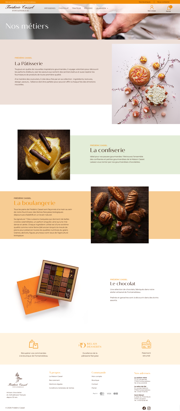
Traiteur (76, 8)
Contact (95, 384)
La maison (102, 8)
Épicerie (88, 8)
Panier (94, 388)
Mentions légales (55, 384)
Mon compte (97, 376)
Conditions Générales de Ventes (61, 388)
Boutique (95, 380)
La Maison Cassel (55, 376)
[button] (102, 8)
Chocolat (64, 8)
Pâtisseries (49, 8)
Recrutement (54, 380)
